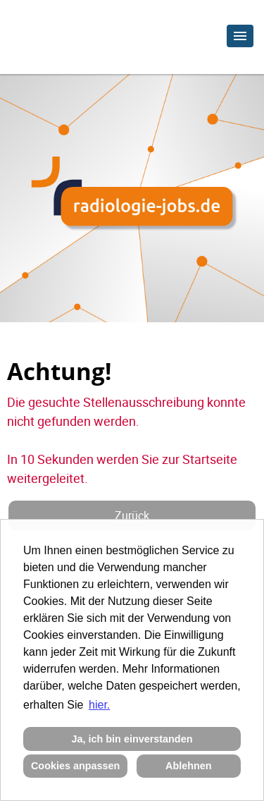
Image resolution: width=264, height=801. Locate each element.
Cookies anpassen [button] (75, 765)
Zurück (132, 515)
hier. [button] (99, 705)
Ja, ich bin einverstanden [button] (132, 739)
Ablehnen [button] (188, 765)
